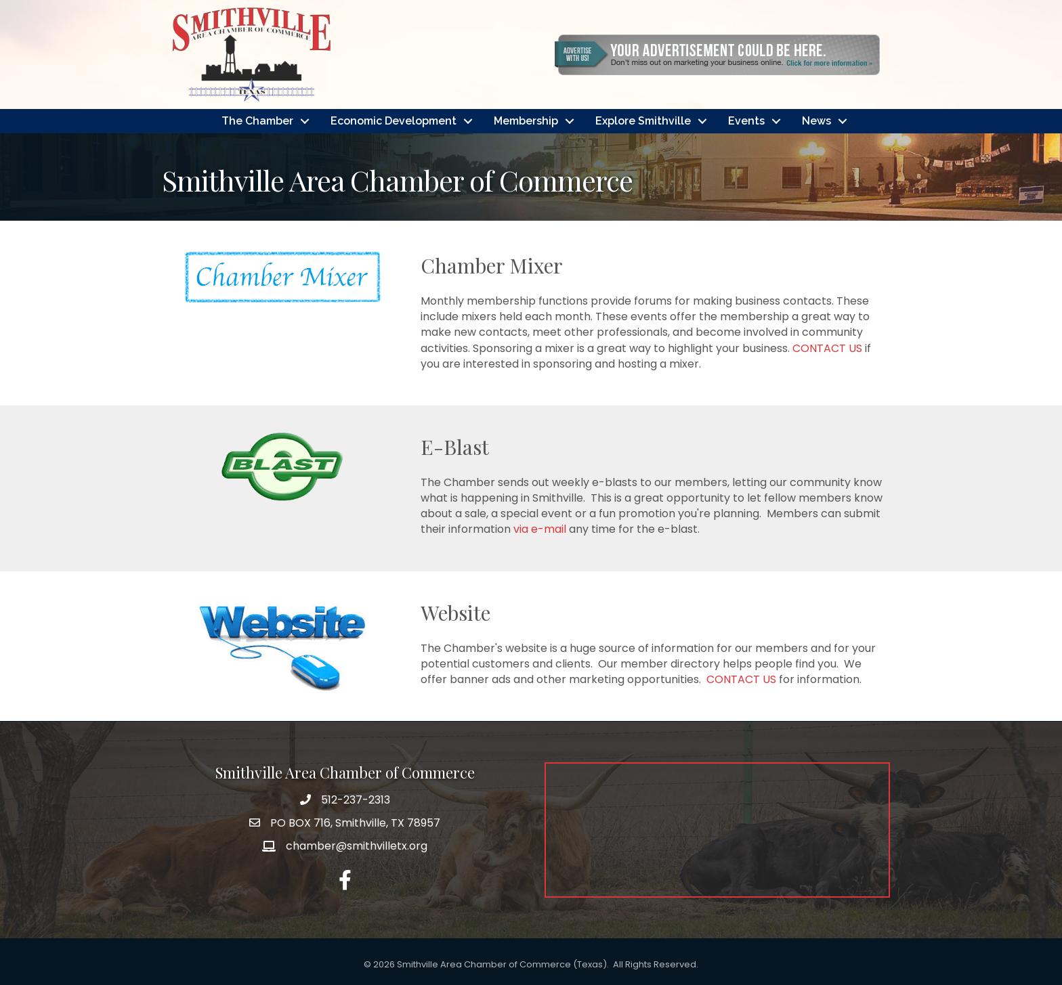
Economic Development (393, 120)
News (816, 120)
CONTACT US (827, 348)
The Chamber (257, 120)
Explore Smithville (643, 120)
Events (746, 120)
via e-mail (541, 529)
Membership (526, 120)
